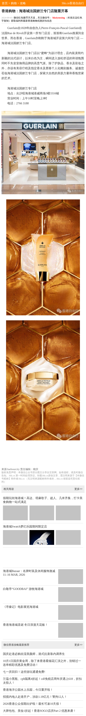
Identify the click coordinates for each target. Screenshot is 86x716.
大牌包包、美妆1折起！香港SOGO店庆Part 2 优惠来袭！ (39, 710)
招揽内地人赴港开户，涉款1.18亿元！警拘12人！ (35, 696)
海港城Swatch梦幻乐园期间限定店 (25, 526)
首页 (5, 3)
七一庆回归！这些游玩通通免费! (24, 671)
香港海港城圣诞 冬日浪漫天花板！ (25, 624)
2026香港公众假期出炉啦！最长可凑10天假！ (32, 703)
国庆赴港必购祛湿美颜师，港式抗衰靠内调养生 (34, 653)
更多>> (78, 489)
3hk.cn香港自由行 (73, 3)
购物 (14, 3)
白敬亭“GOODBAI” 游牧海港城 (23, 588)
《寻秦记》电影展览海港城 (20, 606)
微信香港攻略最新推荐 (16, 644)
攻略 (23, 3)
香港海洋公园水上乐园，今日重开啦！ (28, 689)
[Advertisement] (43, 455)
